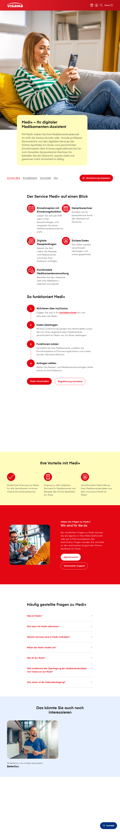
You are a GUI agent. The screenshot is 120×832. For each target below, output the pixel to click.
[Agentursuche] (71, 557)
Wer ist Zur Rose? (60, 664)
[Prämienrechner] (91, 5)
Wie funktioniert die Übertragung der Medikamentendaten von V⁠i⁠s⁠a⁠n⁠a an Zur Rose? (60, 677)
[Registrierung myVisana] (70, 388)
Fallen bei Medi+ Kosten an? (60, 654)
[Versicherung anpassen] (96, 178)
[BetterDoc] (32, 758)
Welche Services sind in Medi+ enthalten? (60, 643)
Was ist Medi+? (60, 622)
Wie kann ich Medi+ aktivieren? (60, 633)
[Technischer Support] (74, 565)
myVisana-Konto (68, 319)
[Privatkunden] (15, 5)
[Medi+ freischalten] (39, 388)
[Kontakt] (108, 825)
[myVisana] (96, 5)
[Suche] (101, 5)
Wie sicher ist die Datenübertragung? (60, 689)
